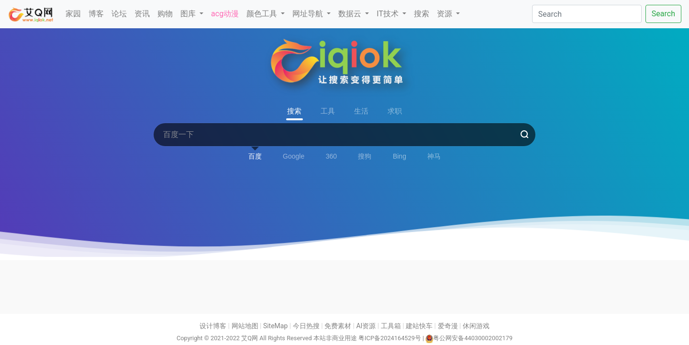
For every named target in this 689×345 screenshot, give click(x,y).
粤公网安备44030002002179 (472, 338)
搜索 (421, 13)
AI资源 (366, 326)
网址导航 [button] (308, 13)
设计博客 (213, 326)
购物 (165, 13)
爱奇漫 (448, 326)
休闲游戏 (476, 326)
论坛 (119, 13)
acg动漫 (225, 13)
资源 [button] (445, 13)
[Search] (587, 14)
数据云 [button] (350, 13)
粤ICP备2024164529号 (389, 338)
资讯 (142, 13)
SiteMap (275, 326)
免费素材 (337, 326)
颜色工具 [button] (262, 13)
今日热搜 (306, 326)
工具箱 (391, 326)
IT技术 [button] (388, 13)
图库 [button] (189, 13)
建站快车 (419, 326)
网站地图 (245, 326)
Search (663, 13)
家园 (73, 13)
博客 (96, 13)
